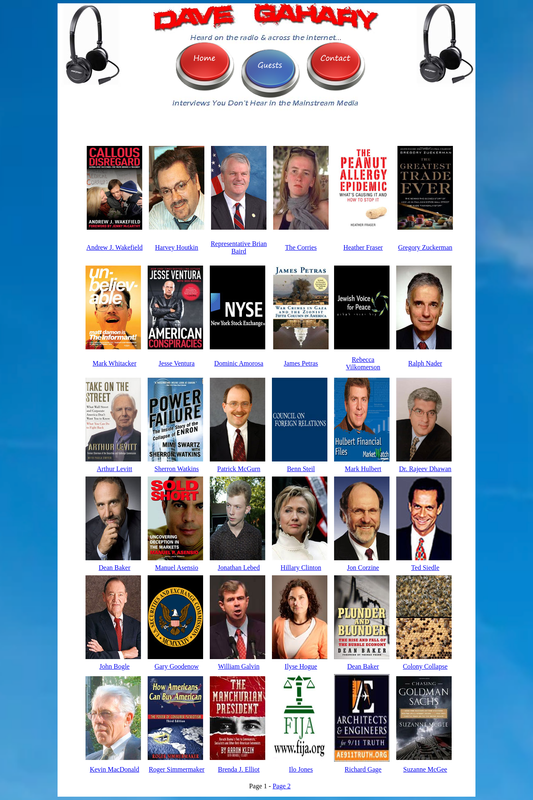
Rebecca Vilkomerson (363, 363)
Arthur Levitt (114, 468)
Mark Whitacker (114, 363)
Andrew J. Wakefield (114, 247)
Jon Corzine (363, 567)
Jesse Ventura (176, 363)
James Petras (301, 363)
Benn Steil (301, 468)
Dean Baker (115, 567)
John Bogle (114, 666)
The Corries (301, 247)
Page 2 (282, 786)
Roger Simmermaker (177, 769)
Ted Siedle (425, 567)
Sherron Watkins (176, 468)
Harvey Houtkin (177, 247)
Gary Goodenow (176, 666)
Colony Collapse (425, 666)
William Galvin (238, 666)
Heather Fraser (363, 247)
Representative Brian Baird (239, 247)
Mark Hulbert (363, 468)
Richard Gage (362, 769)
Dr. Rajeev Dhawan (425, 468)
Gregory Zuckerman (425, 247)
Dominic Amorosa (239, 363)
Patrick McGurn (239, 468)
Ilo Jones (301, 769)
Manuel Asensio (177, 567)
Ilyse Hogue (301, 666)
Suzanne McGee (425, 769)
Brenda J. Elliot (239, 769)
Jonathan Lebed (239, 567)
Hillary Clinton (301, 567)
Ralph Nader (425, 363)
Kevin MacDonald (114, 769)
